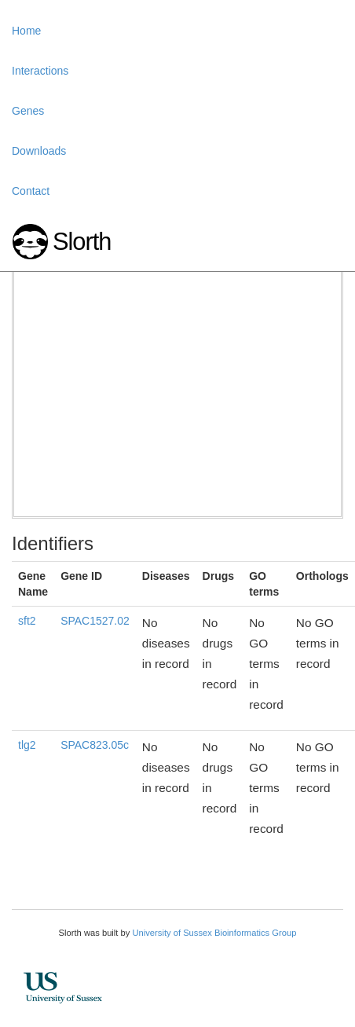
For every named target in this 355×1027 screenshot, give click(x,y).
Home (26, 30)
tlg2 (27, 745)
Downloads (39, 151)
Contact (30, 191)
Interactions (40, 70)
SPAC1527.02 (95, 620)
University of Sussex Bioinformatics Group (214, 932)
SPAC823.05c (94, 745)
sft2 (27, 620)
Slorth (82, 241)
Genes (28, 111)
